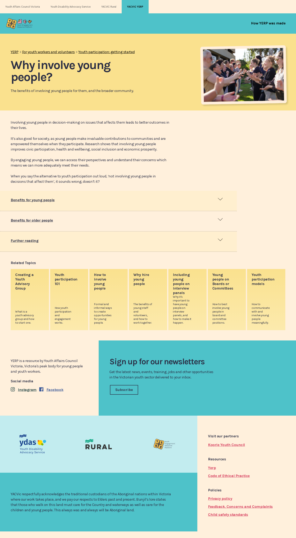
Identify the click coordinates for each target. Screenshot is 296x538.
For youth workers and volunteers (48, 52)
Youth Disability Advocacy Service (71, 6)
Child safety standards (228, 514)
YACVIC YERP (135, 6)
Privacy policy (220, 498)
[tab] (118, 201)
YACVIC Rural (108, 6)
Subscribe (124, 390)
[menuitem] (268, 23)
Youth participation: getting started (106, 52)
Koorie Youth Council (226, 445)
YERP (14, 52)
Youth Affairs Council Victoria (22, 6)
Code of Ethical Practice (229, 476)
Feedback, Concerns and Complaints (240, 506)
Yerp (212, 468)
